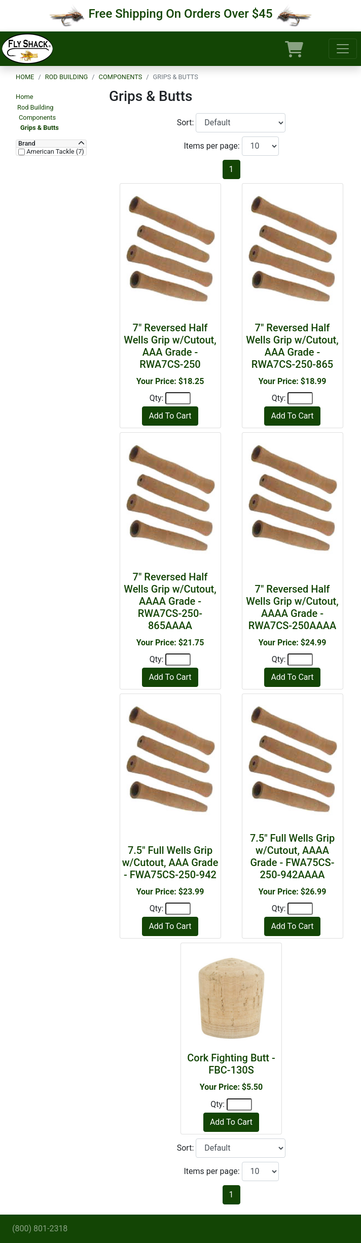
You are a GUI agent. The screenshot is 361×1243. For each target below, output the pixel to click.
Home (25, 77)
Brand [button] (26, 143)
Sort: (186, 122)
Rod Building (66, 77)
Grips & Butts (39, 127)
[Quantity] (178, 398)
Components (120, 77)
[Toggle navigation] (343, 49)
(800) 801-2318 (39, 1228)
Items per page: (212, 146)
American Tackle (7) (54, 151)
